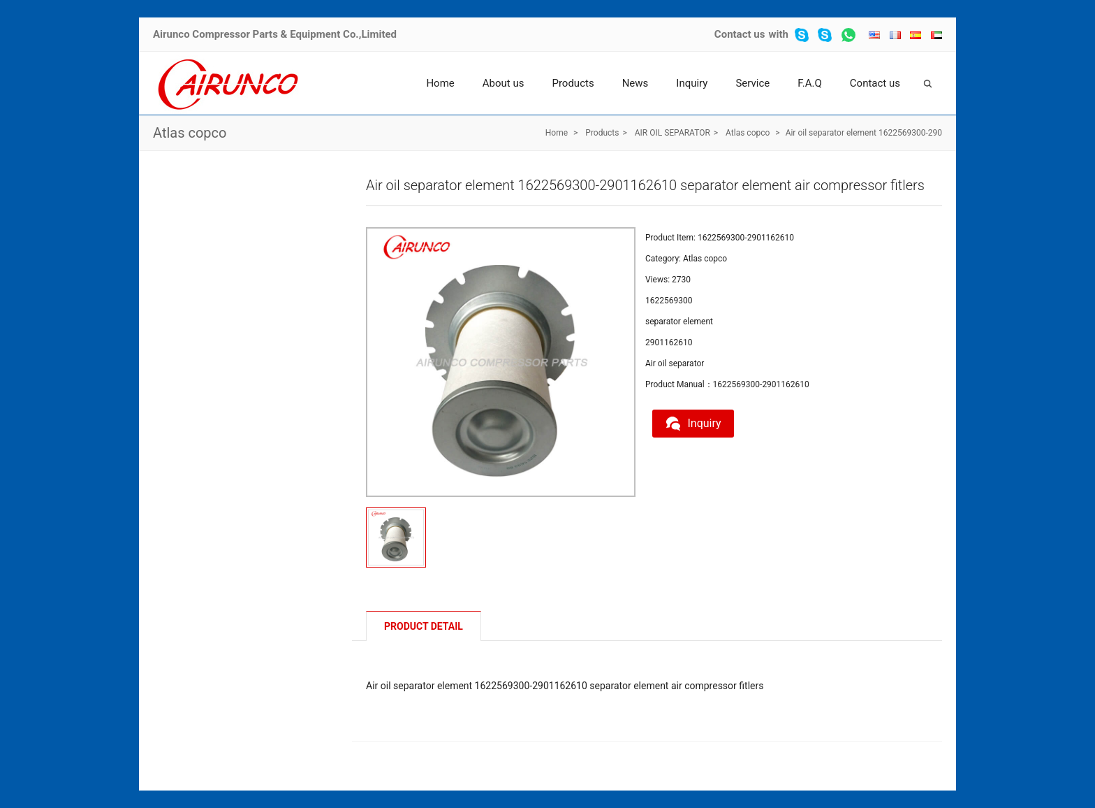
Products (573, 83)
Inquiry (691, 83)
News (635, 83)
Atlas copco (189, 132)
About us (503, 83)
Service (752, 83)
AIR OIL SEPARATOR (672, 133)
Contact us (739, 34)
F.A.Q (810, 83)
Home (440, 83)
